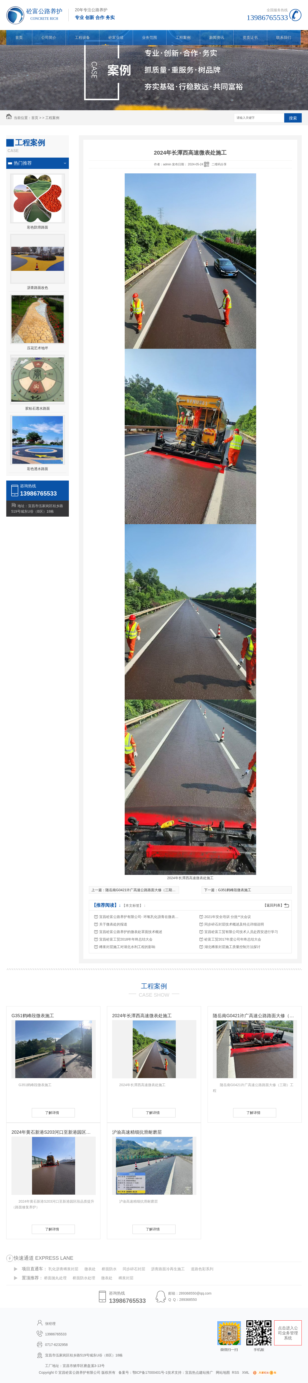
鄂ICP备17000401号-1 (150, 1372)
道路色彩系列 (202, 1269)
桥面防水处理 (84, 1278)
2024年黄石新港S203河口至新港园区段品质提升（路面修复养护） (53, 1132)
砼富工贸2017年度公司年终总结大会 (232, 939)
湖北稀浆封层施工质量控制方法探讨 (232, 947)
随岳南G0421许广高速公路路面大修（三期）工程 (144, 890)
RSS (236, 1372)
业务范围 (149, 37)
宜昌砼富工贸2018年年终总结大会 (125, 939)
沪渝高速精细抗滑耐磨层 (137, 1132)
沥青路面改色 (37, 288)
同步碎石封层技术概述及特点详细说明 (234, 924)
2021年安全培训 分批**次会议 (227, 917)
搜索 (293, 118)
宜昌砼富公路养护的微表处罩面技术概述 (130, 932)
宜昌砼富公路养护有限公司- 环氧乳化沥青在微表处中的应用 (139, 917)
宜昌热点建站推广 (199, 1372)
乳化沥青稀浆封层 (63, 1269)
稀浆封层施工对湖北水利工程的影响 (127, 947)
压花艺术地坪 (37, 348)
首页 (19, 37)
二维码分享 (219, 164)
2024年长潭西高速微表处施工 (142, 1015)
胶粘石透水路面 (37, 408)
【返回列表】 (273, 905)
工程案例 (183, 37)
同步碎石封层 (134, 1269)
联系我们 (283, 37)
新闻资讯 (216, 37)
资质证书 (250, 37)
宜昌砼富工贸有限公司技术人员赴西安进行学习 (241, 932)
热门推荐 (23, 163)
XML (246, 1372)
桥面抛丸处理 (55, 1278)
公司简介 (48, 37)
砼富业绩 (115, 37)
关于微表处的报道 (113, 924)
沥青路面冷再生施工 (168, 1269)
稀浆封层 (125, 1278)
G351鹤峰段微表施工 (234, 890)
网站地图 (223, 1372)
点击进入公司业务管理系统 (288, 1333)
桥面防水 (109, 1269)
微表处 (90, 1269)
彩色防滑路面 (37, 227)
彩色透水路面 (37, 469)
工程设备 (82, 37)
